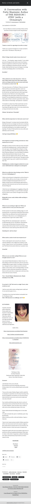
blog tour (19, 472)
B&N (16, 447)
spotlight (18, 473)
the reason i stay (14, 479)
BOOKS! (25, 472)
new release (12, 473)
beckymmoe (15, 22)
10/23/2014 (22, 22)
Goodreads (15, 440)
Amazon (16, 445)
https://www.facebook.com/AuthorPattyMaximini (15, 331)
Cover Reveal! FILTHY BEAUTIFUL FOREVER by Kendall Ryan (15, 493)
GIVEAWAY (6, 473)
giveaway (14, 477)
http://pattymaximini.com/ (15, 342)
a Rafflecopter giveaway (8, 450)
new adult (21, 477)
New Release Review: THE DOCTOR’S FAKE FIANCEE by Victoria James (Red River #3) (15, 487)
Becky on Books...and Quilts (10, 3)
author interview (12, 472)
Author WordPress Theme (12, 502)
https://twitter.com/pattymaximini (15, 334)
